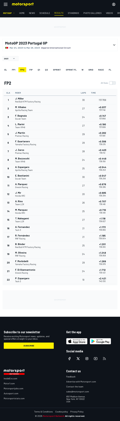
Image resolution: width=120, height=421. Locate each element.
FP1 (13, 69)
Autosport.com (11, 393)
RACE (101, 69)
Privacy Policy (76, 411)
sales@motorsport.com (77, 391)
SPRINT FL (71, 69)
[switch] (108, 83)
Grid (90, 69)
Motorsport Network (54, 416)
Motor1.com (9, 383)
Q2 (46, 69)
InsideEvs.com (10, 378)
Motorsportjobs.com (13, 388)
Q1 (39, 69)
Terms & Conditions (43, 411)
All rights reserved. (75, 416)
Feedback (70, 376)
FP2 (22, 69)
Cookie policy (61, 411)
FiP (31, 69)
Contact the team (74, 386)
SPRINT (57, 69)
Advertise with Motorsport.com (81, 381)
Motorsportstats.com (14, 398)
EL (5, 69)
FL (110, 69)
